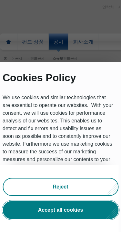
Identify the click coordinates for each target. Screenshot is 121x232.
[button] (60, 187)
